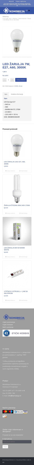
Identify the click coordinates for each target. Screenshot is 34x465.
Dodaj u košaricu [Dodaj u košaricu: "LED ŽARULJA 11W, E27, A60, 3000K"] (10, 171)
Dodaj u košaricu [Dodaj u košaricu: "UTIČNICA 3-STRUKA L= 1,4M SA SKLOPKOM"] (10, 300)
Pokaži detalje (23, 171)
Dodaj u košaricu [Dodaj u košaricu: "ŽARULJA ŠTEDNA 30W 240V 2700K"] (10, 213)
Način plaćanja (8, 327)
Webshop (6, 16)
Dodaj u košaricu (21, 80)
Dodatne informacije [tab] (17, 94)
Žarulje (20, 86)
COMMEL (16, 86)
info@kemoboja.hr (14, 396)
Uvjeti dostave (8, 325)
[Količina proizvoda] (8, 80)
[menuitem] (11, 1)
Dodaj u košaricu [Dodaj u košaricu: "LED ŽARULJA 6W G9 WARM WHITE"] (10, 257)
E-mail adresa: (17, 440)
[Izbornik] (27, 10)
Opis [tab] (5, 94)
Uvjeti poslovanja (9, 322)
